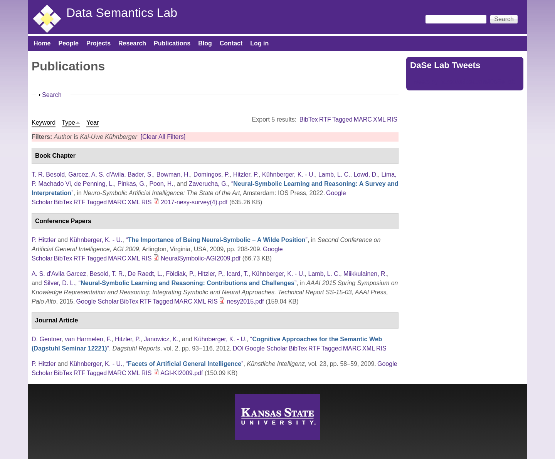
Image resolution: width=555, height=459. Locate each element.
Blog (205, 43)
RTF (325, 119)
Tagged (342, 119)
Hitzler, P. (246, 174)
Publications (172, 43)
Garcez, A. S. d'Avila (96, 174)
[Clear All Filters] (163, 137)
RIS (392, 119)
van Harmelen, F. (88, 339)
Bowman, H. (173, 174)
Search (52, 95)
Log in (259, 43)
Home (42, 43)
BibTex (308, 119)
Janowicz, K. (161, 339)
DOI (238, 348)
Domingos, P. (211, 174)
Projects (98, 43)
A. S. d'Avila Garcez (59, 273)
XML (379, 119)
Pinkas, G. (132, 183)
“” (217, 240)
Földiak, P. (180, 273)
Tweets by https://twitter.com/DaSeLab (462, 81)
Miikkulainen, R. (365, 273)
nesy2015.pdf (245, 301)
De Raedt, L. (145, 273)
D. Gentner (46, 339)
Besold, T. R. (106, 273)
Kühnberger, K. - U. (288, 174)
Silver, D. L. (59, 283)
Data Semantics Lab (121, 13)
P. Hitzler (44, 240)
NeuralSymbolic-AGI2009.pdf (200, 258)
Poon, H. (161, 183)
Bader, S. (140, 174)
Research (132, 43)
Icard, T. (238, 273)
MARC (363, 119)
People (68, 43)
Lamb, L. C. (334, 174)
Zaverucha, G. (208, 183)
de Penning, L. (94, 183)
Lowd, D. (365, 174)
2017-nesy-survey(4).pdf (194, 202)
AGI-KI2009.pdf (181, 373)
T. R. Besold (48, 174)
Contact (231, 43)
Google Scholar (97, 301)
